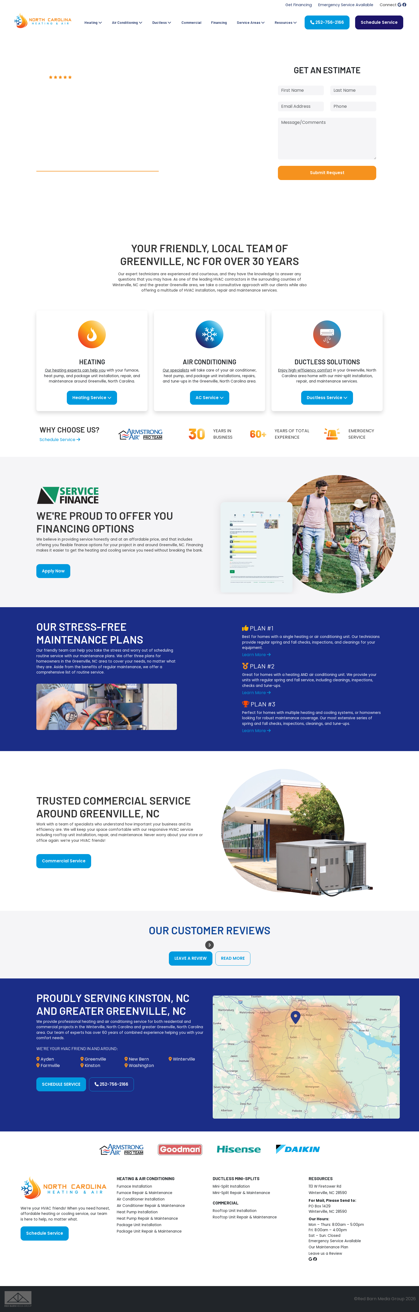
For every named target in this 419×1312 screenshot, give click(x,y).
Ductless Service (327, 397)
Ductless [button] (161, 22)
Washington (141, 1065)
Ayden (47, 1059)
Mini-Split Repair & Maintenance (241, 1192)
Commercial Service (64, 861)
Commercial (191, 22)
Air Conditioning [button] (127, 22)
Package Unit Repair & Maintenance (149, 1231)
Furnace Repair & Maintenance (144, 1192)
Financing (219, 22)
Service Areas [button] (251, 22)
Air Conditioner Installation (141, 1199)
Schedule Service (379, 22)
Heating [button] (93, 22)
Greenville (95, 1059)
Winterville (184, 1059)
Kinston (92, 1065)
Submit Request (327, 172)
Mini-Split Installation (231, 1186)
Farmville (50, 1065)
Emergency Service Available (345, 4)
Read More (233, 958)
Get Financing (298, 4)
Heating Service (91, 397)
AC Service (210, 397)
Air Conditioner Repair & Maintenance (151, 1205)
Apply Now (53, 571)
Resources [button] (286, 22)
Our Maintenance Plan (328, 1247)
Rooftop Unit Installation (235, 1210)
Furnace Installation (134, 1186)
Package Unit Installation (139, 1224)
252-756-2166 (327, 22)
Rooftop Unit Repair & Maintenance (245, 1217)
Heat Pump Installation (137, 1212)
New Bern (139, 1059)
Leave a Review (190, 958)
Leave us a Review (325, 1253)
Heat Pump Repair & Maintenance (147, 1218)
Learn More (256, 655)
